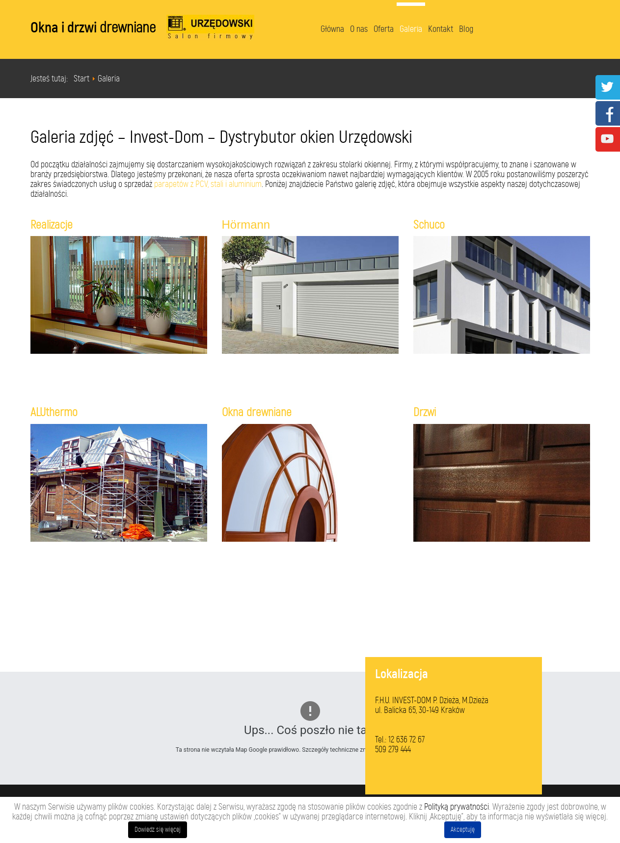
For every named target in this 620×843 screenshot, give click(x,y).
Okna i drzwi (93, 27)
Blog (466, 29)
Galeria (411, 29)
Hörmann (246, 224)
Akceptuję (463, 829)
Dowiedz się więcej (158, 829)
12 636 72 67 (406, 739)
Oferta (384, 29)
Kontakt (440, 29)
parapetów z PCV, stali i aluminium (208, 184)
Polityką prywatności (456, 806)
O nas (359, 29)
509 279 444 (393, 749)
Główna (332, 29)
